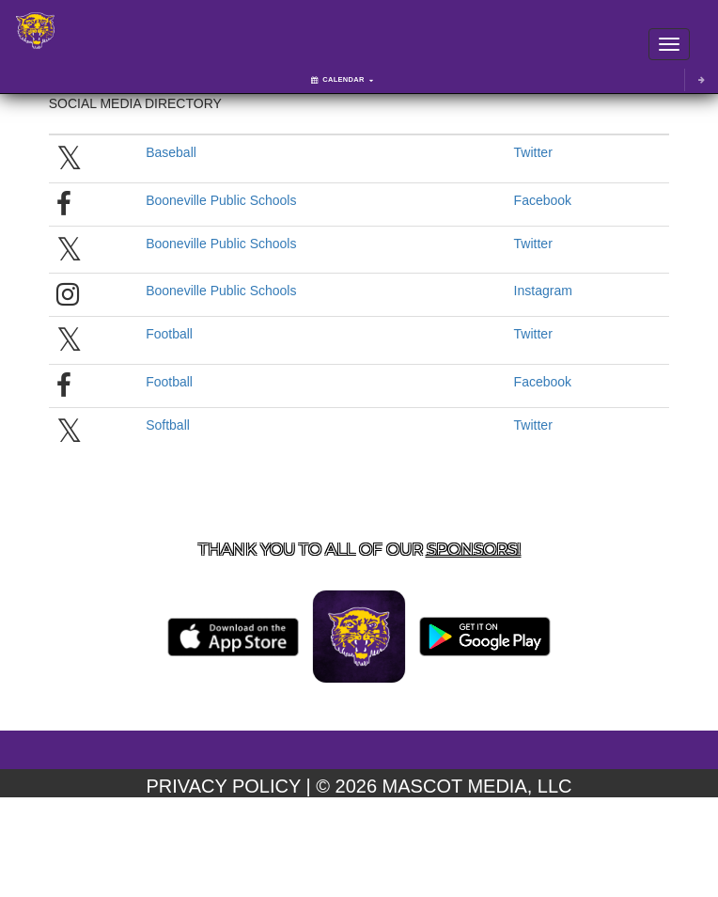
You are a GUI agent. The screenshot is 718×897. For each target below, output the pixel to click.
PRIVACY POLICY (223, 786)
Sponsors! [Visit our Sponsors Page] (474, 549)
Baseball (171, 152)
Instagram (543, 290)
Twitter (533, 152)
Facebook (542, 200)
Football (169, 333)
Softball (168, 425)
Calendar (342, 79)
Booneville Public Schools (221, 200)
